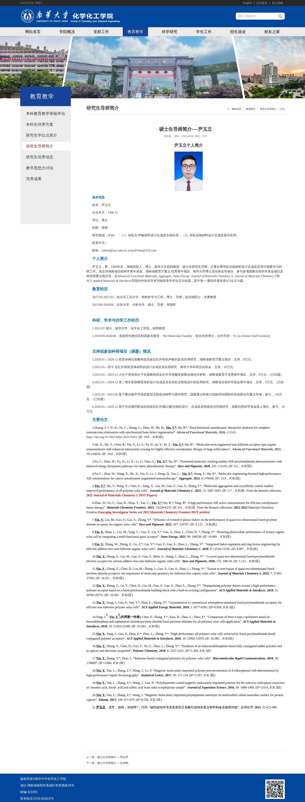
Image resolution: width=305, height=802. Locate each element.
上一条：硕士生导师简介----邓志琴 (107, 757)
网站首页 (33, 32)
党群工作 (101, 32)
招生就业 (238, 32)
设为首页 (261, 2)
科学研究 (169, 32)
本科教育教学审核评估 (45, 113)
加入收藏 (277, 2)
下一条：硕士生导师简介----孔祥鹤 (107, 762)
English (247, 2)
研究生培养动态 (39, 157)
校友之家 (272, 32)
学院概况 (67, 32)
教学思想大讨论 (39, 168)
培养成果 (34, 179)
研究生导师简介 (39, 146)
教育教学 (135, 32)
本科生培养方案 (39, 124)
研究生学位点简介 (41, 135)
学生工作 (204, 32)
